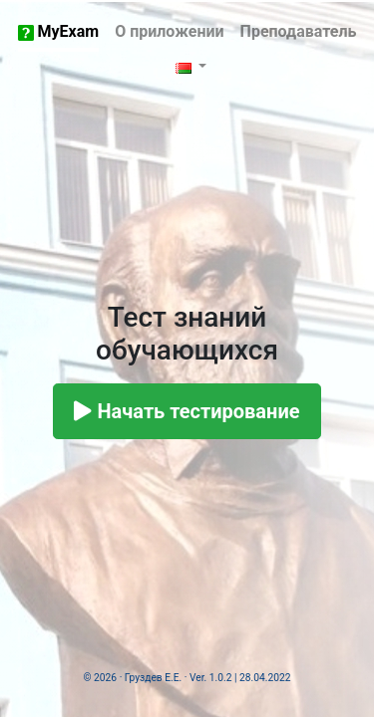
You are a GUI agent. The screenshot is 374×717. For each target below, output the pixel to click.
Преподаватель (298, 31)
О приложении (169, 31)
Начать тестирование (186, 411)
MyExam (59, 31)
